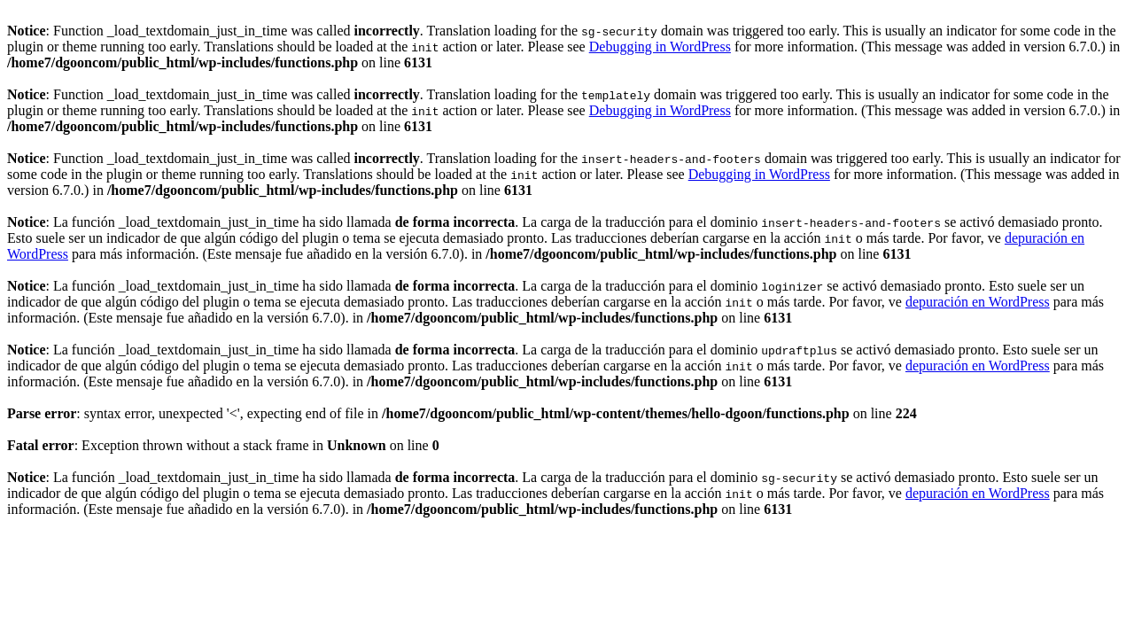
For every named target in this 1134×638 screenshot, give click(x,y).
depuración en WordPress (977, 301)
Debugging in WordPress (660, 46)
